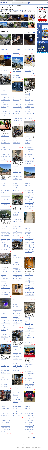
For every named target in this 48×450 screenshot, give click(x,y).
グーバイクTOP (2, 5)
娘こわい (7, 10)
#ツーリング (8, 99)
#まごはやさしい (3, 90)
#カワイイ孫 (26, 70)
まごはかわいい (2, 10)
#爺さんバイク (8, 106)
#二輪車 (9, 111)
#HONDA (26, 104)
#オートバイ (8, 104)
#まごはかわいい (6, 49)
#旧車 (6, 111)
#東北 (2, 113)
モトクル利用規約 (22, 447)
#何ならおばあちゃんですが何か (29, 73)
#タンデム (26, 51)
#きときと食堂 (3, 51)
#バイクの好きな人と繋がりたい (5, 109)
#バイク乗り (2, 111)
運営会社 (18, 447)
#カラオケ (2, 70)
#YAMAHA (18, 49)
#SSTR (2, 49)
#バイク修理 (8, 113)
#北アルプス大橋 (8, 51)
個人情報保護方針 (32, 447)
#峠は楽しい (30, 118)
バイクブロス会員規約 (27, 447)
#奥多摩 (5, 113)
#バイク (8, 97)
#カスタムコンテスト (27, 97)
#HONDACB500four (30, 104)
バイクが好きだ (15, 10)
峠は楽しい (10, 10)
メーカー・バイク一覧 (45, 2)
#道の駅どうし (20, 51)
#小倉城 (14, 75)
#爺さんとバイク (3, 106)
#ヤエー (26, 49)
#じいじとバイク (27, 111)
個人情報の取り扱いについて (38, 447)
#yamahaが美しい (19, 142)
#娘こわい (26, 118)
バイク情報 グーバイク (24, 444)
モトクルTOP (6, 5)
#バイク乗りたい (3, 102)
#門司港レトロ (20, 73)
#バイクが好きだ (15, 73)
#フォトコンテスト (3, 95)
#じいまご (7, 92)
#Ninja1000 (17, 75)
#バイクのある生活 (3, 104)
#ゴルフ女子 (19, 77)
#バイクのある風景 (3, 97)
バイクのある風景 (21, 10)
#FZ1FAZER (14, 49)
